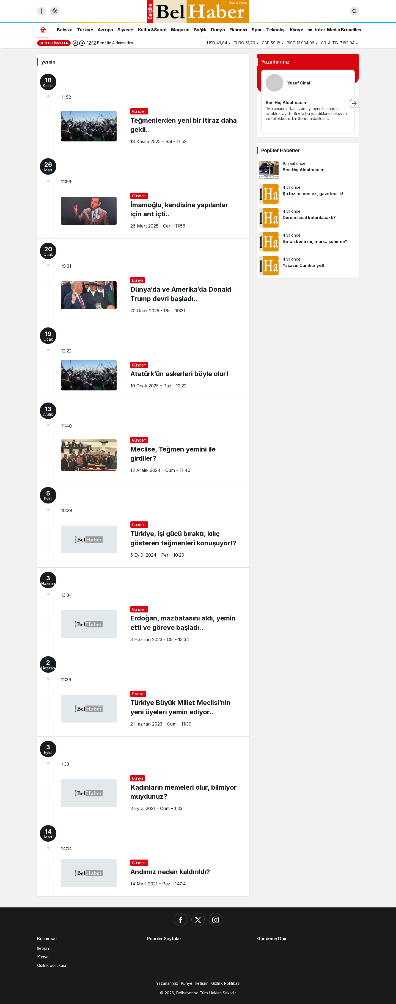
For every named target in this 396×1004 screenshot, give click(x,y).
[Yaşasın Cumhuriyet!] (308, 266)
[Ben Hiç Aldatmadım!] (308, 170)
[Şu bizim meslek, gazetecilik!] (308, 194)
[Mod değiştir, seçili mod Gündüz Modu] (54, 11)
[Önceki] (75, 42)
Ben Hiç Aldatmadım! (287, 102)
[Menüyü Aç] (41, 11)
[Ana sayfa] (43, 29)
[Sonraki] (82, 42)
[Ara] (354, 11)
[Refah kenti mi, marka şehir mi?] (308, 242)
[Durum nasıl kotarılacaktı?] (308, 218)
